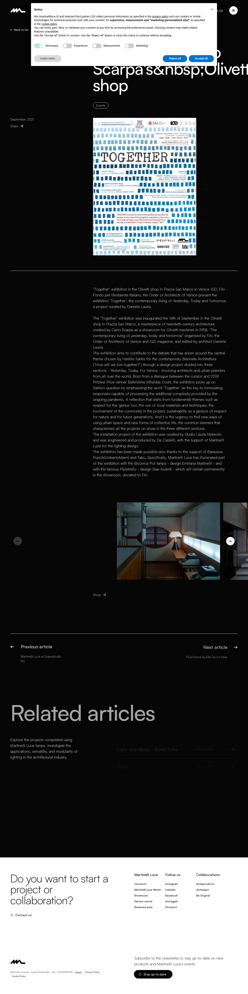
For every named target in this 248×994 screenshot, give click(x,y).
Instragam (171, 901)
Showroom (141, 895)
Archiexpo (202, 889)
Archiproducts (205, 883)
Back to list (19, 29)
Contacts (140, 883)
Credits (78, 971)
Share (17, 126)
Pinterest (171, 907)
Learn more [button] (47, 58)
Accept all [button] (201, 58)
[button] (212, 9)
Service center (143, 901)
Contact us (21, 915)
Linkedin (170, 889)
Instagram (171, 883)
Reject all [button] (175, 58)
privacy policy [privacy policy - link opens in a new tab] (160, 16)
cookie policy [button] (49, 24)
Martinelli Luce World (147, 889)
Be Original (203, 895)
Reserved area (143, 907)
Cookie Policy (19, 976)
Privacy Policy (92, 972)
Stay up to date (152, 974)
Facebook (171, 895)
